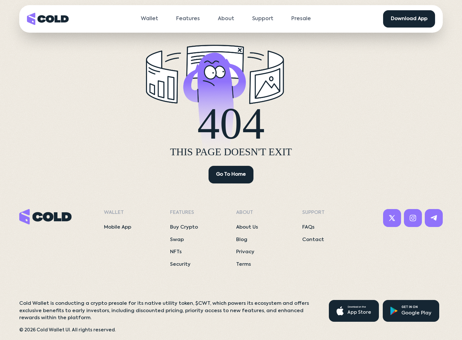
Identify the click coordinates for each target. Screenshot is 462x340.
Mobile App (117, 227)
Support (262, 18)
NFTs (176, 251)
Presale (301, 18)
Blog (241, 239)
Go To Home (231, 174)
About (226, 18)
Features (188, 18)
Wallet (149, 18)
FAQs (308, 227)
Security (180, 264)
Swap (177, 239)
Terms (243, 264)
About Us (247, 227)
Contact (313, 239)
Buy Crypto (184, 227)
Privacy (245, 251)
